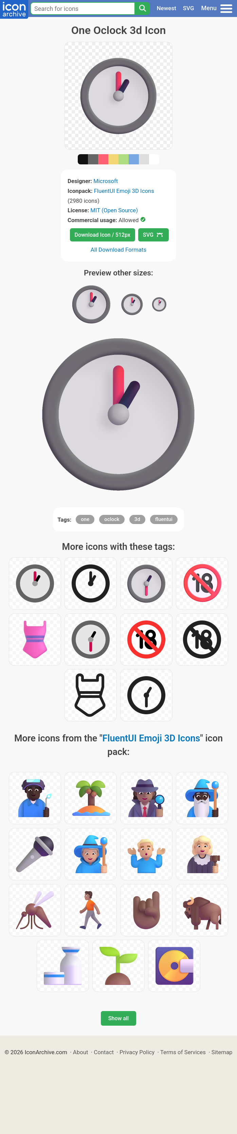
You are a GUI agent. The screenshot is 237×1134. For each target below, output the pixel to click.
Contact (104, 1052)
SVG (188, 8)
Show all (118, 1018)
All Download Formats (119, 249)
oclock (111, 519)
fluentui (163, 519)
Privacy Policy (137, 1052)
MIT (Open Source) (114, 210)
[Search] (142, 8)
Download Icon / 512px (102, 235)
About (80, 1052)
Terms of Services (183, 1052)
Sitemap (222, 1052)
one (85, 519)
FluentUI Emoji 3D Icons (124, 190)
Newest (166, 8)
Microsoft (105, 181)
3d (137, 519)
